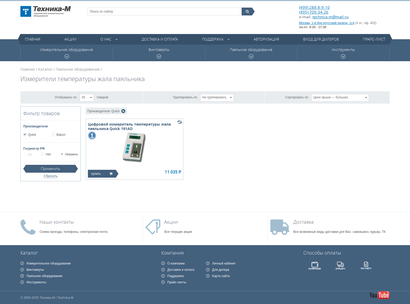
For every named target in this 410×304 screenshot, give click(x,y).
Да (27, 154)
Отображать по (66, 97)
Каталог (45, 69)
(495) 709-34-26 (313, 12)
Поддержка (212, 39)
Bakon (60, 135)
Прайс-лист (374, 39)
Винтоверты (159, 53)
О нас (105, 39)
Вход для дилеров (321, 39)
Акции (70, 39)
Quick (32, 135)
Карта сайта (221, 276)
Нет (46, 154)
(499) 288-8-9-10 (314, 7)
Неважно (69, 154)
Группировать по (185, 97)
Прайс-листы (176, 282)
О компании (176, 263)
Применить (50, 168)
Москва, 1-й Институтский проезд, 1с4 (326, 23)
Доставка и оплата (160, 39)
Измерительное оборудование (66, 53)
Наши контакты (56, 222)
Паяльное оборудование (251, 53)
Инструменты (343, 53)
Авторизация (266, 39)
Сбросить (51, 176)
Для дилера (220, 270)
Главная (32, 39)
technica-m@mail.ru (330, 16)
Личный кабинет (224, 263)
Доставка (303, 222)
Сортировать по (296, 97)
